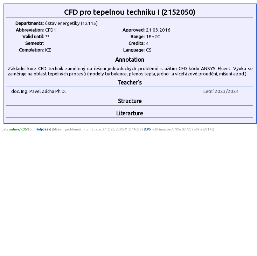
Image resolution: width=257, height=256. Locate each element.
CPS (148, 129)
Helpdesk (42, 129)
